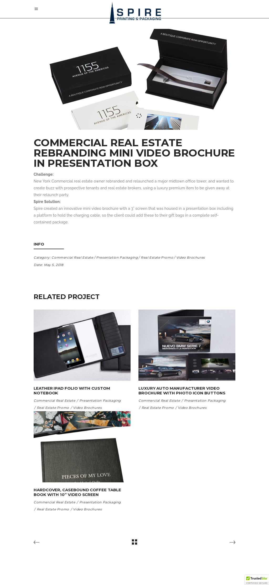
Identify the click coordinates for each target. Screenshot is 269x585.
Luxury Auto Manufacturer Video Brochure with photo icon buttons (181, 390)
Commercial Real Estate (72, 257)
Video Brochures (190, 257)
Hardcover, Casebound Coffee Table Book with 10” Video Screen (77, 492)
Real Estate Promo (157, 257)
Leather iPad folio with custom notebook (72, 390)
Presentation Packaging (117, 257)
